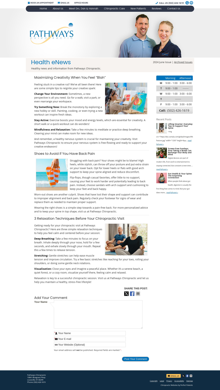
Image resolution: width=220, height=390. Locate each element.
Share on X (126, 293)
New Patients (138, 8)
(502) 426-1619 (176, 3)
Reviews (156, 8)
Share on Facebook (132, 293)
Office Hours (81, 3)
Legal (162, 381)
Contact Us (173, 8)
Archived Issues (183, 62)
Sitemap (189, 381)
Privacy (169, 381)
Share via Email (138, 293)
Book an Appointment (41, 3)
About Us (58, 8)
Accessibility (179, 381)
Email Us (63, 3)
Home (43, 8)
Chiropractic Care (114, 8)
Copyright (153, 381)
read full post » (162, 169)
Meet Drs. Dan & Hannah (83, 8)
